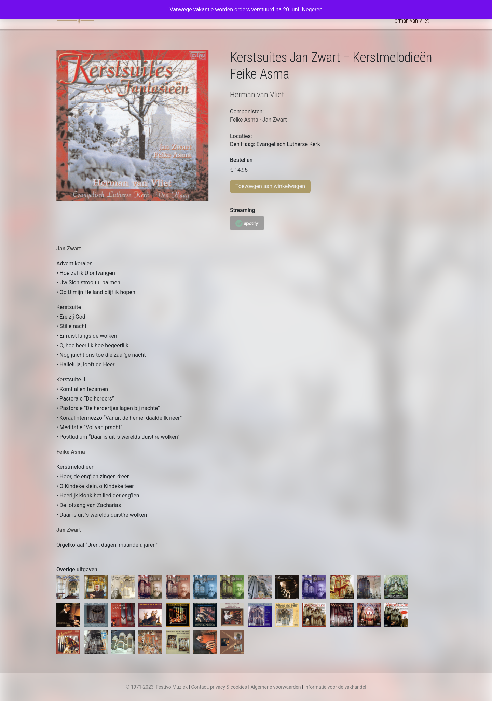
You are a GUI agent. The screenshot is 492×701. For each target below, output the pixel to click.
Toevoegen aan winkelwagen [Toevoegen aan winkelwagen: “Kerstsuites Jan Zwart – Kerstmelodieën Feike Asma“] (270, 186)
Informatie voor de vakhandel (335, 687)
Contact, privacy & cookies (219, 687)
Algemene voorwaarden (275, 687)
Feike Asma (70, 452)
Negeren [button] (312, 9)
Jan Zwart (68, 248)
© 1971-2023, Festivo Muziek (157, 687)
